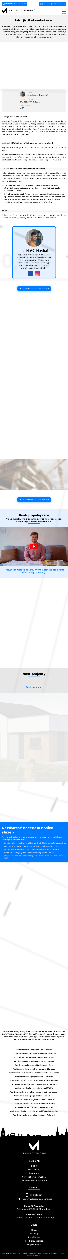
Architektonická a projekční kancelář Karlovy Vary (34, 1084)
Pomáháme (34, 1237)
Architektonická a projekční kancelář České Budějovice (34, 1073)
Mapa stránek (34, 1244)
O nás (34, 1230)
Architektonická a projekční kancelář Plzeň (34, 1077)
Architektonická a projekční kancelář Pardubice (34, 1054)
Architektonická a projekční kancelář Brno (34, 1065)
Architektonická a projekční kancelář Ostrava (34, 1057)
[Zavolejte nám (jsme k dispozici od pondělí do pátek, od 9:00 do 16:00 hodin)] (14, 4)
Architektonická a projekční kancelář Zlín (34, 1088)
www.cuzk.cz (8, 157)
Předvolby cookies (34, 1241)
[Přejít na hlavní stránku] (18, 10)
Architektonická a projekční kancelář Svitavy (34, 1061)
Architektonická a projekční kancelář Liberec (34, 1096)
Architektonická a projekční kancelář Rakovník (34, 1115)
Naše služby (34, 1169)
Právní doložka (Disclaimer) (34, 1180)
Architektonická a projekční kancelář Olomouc (34, 1069)
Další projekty (33, 687)
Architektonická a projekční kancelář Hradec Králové (34, 1080)
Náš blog (34, 1233)
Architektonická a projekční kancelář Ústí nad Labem (34, 1092)
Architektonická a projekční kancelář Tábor (34, 1107)
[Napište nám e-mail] (52, 4)
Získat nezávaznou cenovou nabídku (34, 289)
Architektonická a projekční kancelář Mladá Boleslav (34, 1111)
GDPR (34, 1166)
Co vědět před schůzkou (34, 1177)
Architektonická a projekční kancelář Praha (34, 1050)
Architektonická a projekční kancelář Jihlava (34, 1100)
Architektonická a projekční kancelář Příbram (34, 1103)
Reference (34, 1173)
